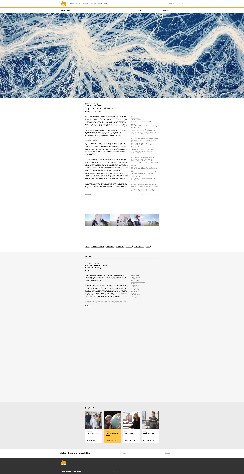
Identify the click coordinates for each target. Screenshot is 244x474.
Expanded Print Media (98, 246)
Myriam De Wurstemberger (138, 282)
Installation (110, 246)
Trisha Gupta (134, 288)
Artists (100, 4)
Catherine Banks (135, 277)
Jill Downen (134, 283)
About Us (106, 4)
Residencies (73, 4)
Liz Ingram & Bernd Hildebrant (118, 288)
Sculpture (128, 246)
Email (124, 453)
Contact (172, 4)
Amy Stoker (134, 296)
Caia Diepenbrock (135, 294)
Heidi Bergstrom (135, 279)
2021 (87, 246)
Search (139, 10)
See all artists (165, 10)
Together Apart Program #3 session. (93, 280)
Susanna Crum (135, 118)
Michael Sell (134, 298)
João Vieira (134, 291)
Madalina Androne (135, 293)
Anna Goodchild (135, 285)
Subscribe (167, 453)
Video (147, 246)
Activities (93, 4)
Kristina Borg (104, 288)
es (178, 3)
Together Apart (139, 246)
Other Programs (83, 4)
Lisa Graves (134, 286)
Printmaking (119, 246)
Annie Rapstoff (135, 290)
